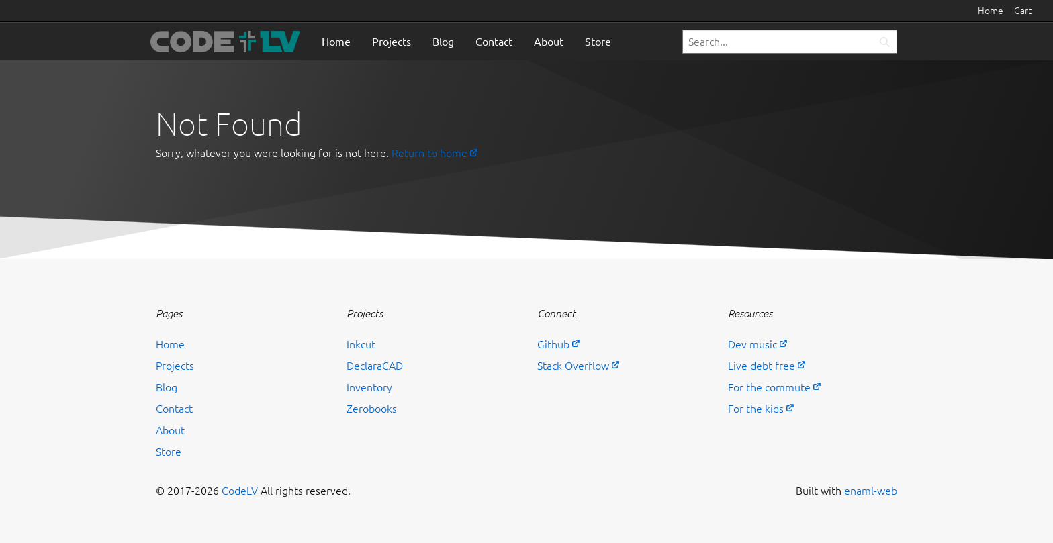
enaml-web (870, 491)
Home (990, 10)
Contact (493, 42)
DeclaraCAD (375, 366)
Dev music (752, 344)
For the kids (756, 409)
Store (598, 42)
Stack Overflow (573, 366)
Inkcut (361, 344)
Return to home (429, 153)
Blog (443, 42)
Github (553, 344)
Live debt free (761, 366)
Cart (1023, 10)
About (548, 42)
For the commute (769, 387)
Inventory (369, 387)
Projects (391, 42)
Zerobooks (372, 409)
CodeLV (240, 491)
